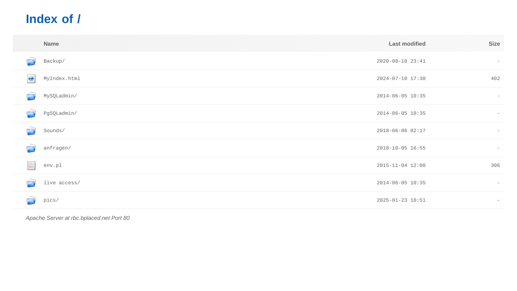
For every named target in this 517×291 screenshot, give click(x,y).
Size (494, 43)
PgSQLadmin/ (60, 113)
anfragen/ (57, 148)
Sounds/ (54, 131)
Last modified (407, 43)
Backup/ (54, 61)
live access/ (62, 183)
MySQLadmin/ (60, 96)
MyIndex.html (62, 79)
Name (51, 43)
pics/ (51, 200)
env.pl (53, 166)
